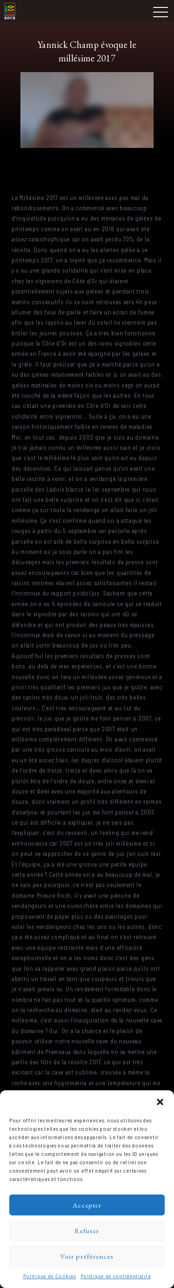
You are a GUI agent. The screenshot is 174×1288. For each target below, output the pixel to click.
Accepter (87, 1205)
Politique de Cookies (49, 1276)
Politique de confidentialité (116, 1276)
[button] (160, 1102)
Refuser (87, 1230)
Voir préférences (87, 1256)
